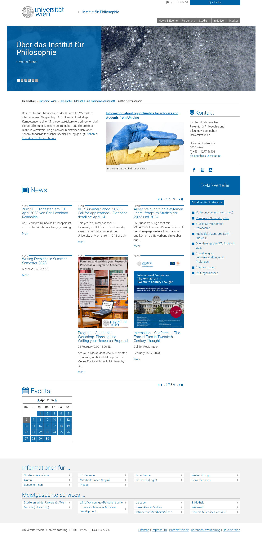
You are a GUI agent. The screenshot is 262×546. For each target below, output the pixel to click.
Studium (204, 20)
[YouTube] (202, 170)
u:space (141, 502)
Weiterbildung (200, 475)
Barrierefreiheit (179, 530)
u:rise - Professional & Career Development (98, 509)
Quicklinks (215, 2)
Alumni (28, 480)
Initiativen (219, 20)
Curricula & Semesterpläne (212, 218)
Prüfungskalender (207, 273)
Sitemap (143, 530)
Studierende (87, 475)
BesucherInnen (33, 484)
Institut (233, 20)
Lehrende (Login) (146, 480)
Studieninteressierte (36, 475)
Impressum (159, 530)
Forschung (188, 20)
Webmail (197, 507)
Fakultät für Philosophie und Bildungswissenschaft (87, 101)
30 (47, 438)
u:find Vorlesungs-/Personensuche (101, 502)
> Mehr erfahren (26, 62)
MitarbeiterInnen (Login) (95, 480)
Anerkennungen (205, 267)
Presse (84, 484)
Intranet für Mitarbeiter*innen (154, 512)
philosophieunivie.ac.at (205, 156)
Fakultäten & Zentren (149, 507)
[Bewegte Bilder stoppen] (36, 80)
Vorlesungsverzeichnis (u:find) (214, 212)
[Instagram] (210, 170)
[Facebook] (194, 170)
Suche (182, 2)
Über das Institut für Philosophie (50, 48)
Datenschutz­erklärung (205, 530)
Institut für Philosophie (100, 12)
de (169, 2)
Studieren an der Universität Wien (44, 502)
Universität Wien (48, 101)
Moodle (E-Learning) (36, 507)
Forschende (143, 475)
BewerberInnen (201, 480)
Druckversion (231, 530)
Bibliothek (198, 502)
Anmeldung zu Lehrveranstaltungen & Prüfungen (210, 258)
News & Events (168, 20)
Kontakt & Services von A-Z (208, 512)
